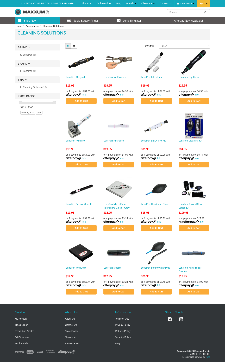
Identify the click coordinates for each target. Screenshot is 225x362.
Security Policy (123, 337)
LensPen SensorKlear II (79, 204)
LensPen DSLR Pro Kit (153, 140)
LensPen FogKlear (76, 267)
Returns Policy (122, 331)
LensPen (30, 54)
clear (39, 112)
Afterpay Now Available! (185, 20)
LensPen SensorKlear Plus (155, 267)
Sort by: (149, 45)
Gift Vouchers (22, 337)
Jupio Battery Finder (82, 20)
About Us (86, 3)
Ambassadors (104, 3)
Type (22, 79)
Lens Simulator (129, 20)
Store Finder (71, 331)
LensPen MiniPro (75, 140)
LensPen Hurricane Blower (156, 204)
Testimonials (21, 343)
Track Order (21, 325)
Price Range (28, 96)
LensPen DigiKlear (189, 76)
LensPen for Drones (114, 76)
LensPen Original (75, 76)
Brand (24, 47)
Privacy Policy (122, 325)
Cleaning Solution (35, 87)
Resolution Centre (24, 331)
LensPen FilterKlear (152, 76)
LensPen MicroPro (113, 140)
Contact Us (166, 3)
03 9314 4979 (66, 3)
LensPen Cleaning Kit (190, 140)
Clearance (148, 3)
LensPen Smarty (112, 267)
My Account (21, 318)
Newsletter (70, 337)
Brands (131, 3)
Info (84, 94)
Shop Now (27, 20)
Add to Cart (81, 101)
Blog (118, 3)
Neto (208, 357)
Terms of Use (122, 318)
